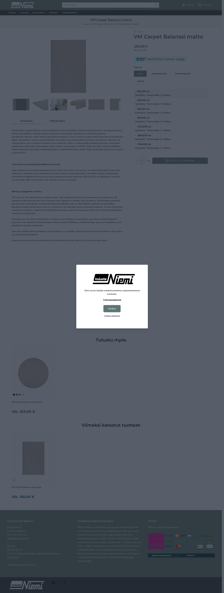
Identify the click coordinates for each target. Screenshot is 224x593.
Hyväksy (112, 308)
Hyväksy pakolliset (112, 315)
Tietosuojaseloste (112, 299)
